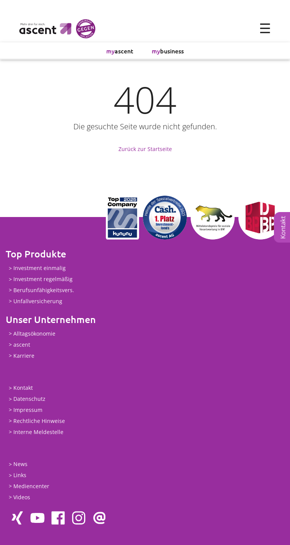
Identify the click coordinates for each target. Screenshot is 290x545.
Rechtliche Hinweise (39, 420)
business (168, 51)
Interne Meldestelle (38, 432)
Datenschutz (29, 399)
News (20, 464)
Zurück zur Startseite (145, 149)
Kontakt (283, 227)
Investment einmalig (39, 268)
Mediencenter (31, 486)
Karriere (23, 355)
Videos (21, 497)
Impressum (27, 409)
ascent (119, 51)
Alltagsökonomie (34, 333)
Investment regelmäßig (43, 279)
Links (19, 475)
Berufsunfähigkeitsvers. (43, 290)
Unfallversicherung (37, 301)
